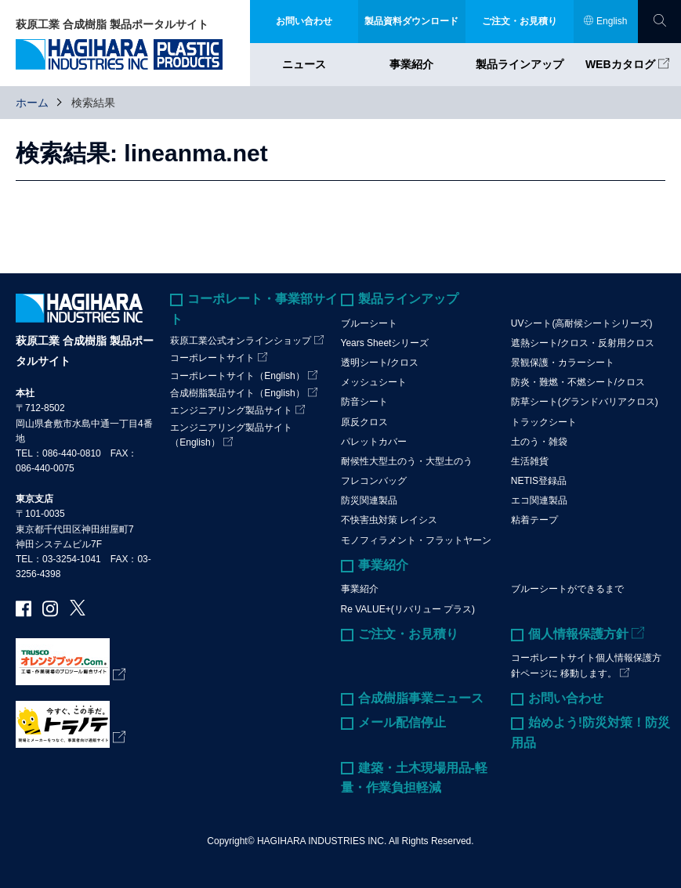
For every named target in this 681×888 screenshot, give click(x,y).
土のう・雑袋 (539, 441)
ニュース (304, 64)
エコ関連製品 (539, 500)
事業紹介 (411, 64)
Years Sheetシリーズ (385, 343)
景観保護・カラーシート (562, 362)
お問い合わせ (565, 698)
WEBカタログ (620, 64)
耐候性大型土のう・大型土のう (407, 461)
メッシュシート (374, 382)
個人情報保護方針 (578, 634)
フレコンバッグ (374, 480)
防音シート (364, 401)
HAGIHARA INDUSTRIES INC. (321, 841)
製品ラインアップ (519, 64)
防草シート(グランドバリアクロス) (584, 401)
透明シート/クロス (379, 362)
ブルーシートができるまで (567, 588)
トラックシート (544, 422)
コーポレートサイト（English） (237, 375)
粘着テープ (534, 519)
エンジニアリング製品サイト (231, 410)
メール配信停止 (402, 722)
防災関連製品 (369, 500)
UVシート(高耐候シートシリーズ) (582, 323)
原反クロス (364, 422)
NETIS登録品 (539, 480)
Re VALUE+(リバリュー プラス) (408, 609)
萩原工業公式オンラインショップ (240, 340)
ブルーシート (369, 323)
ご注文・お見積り (408, 634)
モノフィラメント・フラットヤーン (416, 540)
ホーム (32, 102)
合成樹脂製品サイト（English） (237, 393)
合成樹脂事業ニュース (421, 698)
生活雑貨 (530, 461)
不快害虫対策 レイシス (389, 519)
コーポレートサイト (212, 357)
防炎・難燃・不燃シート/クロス (578, 382)
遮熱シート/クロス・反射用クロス (582, 343)
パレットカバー (374, 441)
